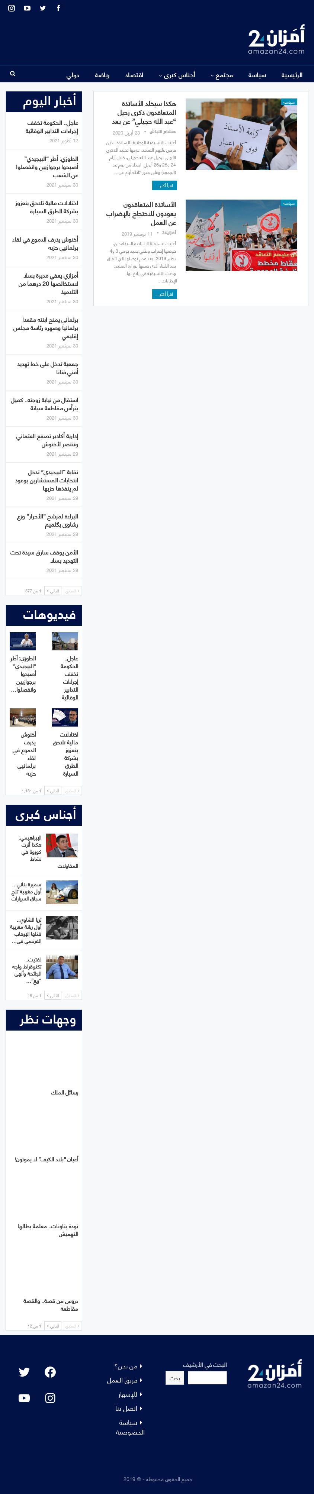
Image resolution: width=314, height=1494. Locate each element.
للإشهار (127, 1393)
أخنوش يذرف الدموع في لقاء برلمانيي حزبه (45, 242)
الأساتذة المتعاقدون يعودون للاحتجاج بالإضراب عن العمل (141, 213)
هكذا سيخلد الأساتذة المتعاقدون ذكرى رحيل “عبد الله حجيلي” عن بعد (144, 112)
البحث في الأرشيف (205, 1364)
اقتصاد (134, 74)
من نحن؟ (125, 1365)
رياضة (102, 74)
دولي (73, 74)
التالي (53, 590)
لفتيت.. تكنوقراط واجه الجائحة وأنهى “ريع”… (26, 969)
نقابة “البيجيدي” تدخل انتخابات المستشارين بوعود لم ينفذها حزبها (46, 479)
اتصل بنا (126, 1407)
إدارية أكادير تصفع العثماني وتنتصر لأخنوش (47, 439)
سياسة (257, 74)
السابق (72, 590)
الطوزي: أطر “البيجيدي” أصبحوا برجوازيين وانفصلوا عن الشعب (47, 166)
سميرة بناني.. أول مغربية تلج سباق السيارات (26, 891)
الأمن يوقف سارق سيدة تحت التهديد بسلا (44, 555)
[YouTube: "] (24, 1398)
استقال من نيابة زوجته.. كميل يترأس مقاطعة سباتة (44, 403)
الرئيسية (292, 74)
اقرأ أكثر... (164, 185)
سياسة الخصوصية (130, 1427)
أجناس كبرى (179, 74)
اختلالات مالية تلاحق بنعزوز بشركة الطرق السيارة (46, 206)
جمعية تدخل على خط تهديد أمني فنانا (47, 367)
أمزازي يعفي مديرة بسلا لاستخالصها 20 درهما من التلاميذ (48, 283)
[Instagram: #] (50, 1398)
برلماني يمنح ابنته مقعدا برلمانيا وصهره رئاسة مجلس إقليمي (45, 327)
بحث (175, 1377)
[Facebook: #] (50, 1372)
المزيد (43, 74)
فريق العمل (122, 1379)
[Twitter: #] (24, 1372)
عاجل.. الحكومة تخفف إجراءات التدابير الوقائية (52, 126)
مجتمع (224, 74)
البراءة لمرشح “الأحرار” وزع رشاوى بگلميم (47, 519)
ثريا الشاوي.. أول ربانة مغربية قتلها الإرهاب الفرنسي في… (25, 930)
